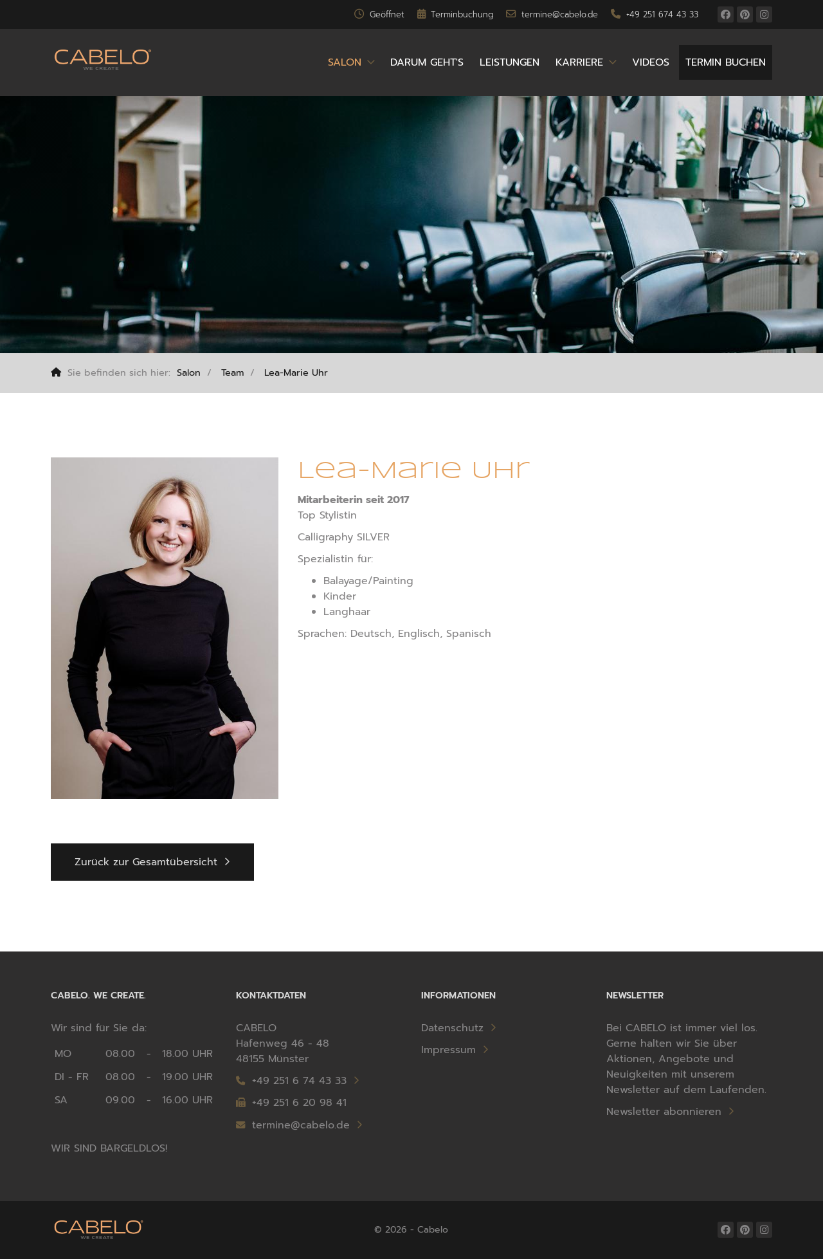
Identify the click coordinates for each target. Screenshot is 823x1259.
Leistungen (509, 62)
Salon (344, 62)
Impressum (448, 1050)
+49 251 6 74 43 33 (299, 1081)
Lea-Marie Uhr (296, 372)
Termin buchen (725, 62)
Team (232, 372)
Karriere (579, 62)
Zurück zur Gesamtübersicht (146, 862)
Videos (650, 62)
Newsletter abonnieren (663, 1111)
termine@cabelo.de (293, 1125)
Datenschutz (452, 1028)
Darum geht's (427, 62)
